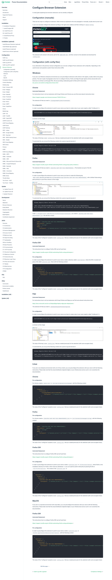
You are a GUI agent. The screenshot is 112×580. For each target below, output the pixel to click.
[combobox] (55, 2)
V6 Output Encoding (7, 237)
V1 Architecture (6, 225)
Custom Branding (7, 82)
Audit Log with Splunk (8, 60)
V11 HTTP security (7, 249)
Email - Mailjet (6, 92)
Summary (5, 10)
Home (65, 2)
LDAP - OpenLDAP (7, 118)
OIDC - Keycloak (7, 135)
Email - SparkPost (7, 106)
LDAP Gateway (6, 128)
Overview (5, 223)
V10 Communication (8, 247)
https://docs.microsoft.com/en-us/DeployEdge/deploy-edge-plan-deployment (53, 305)
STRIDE (4, 271)
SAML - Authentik (7, 156)
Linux (5, 75)
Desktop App (6, 85)
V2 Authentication (7, 228)
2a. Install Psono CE (8, 31)
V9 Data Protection (7, 244)
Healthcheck (6, 291)
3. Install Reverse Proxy (8, 35)
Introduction (6, 12)
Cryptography (6, 212)
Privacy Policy (85, 2)
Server (4, 200)
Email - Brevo (6, 101)
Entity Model (6, 207)
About (4, 17)
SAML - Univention (7, 171)
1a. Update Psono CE (8, 189)
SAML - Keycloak (7, 166)
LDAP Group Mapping (8, 123)
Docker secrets (6, 288)
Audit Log (5, 57)
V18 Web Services (7, 266)
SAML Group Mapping (8, 173)
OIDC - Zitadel (6, 140)
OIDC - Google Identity (8, 132)
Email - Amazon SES (8, 87)
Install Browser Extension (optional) (11, 44)
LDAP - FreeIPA (6, 116)
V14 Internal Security (8, 256)
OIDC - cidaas (6, 130)
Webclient (5, 202)
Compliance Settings (8, 80)
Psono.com (93, 2)
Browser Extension (7, 67)
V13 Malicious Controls (8, 254)
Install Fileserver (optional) (9, 49)
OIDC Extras (6, 144)
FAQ (4, 277)
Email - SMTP (6, 104)
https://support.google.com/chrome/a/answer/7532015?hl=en (49, 97)
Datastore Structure (7, 210)
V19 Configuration (7, 268)
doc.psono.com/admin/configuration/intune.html (45, 82)
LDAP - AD (5, 113)
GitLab (108, 2)
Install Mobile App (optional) (10, 46)
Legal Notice (77, 2)
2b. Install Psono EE (7, 33)
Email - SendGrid (7, 99)
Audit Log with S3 (7, 62)
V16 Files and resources (9, 261)
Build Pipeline (6, 214)
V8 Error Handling (7, 242)
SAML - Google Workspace (9, 163)
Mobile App (5, 111)
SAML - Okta (6, 168)
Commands (5, 283)
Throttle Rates (6, 178)
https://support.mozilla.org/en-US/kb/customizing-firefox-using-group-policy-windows (55, 165)
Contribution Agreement (8, 217)
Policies (5, 147)
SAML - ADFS (6, 154)
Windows (6, 73)
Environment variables (8, 286)
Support (5, 19)
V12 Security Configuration (9, 252)
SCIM (4, 149)
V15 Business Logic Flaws (9, 259)
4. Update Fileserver (7, 194)
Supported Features (7, 15)
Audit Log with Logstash (9, 65)
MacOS (5, 77)
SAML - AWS (6, 159)
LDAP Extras (6, 125)
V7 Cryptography (7, 240)
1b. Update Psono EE (8, 191)
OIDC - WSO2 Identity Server (9, 137)
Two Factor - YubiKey (8, 183)
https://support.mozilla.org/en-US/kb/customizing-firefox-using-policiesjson (53, 253)
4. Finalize (5, 38)
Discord (101, 2)
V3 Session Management (9, 230)
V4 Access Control (7, 233)
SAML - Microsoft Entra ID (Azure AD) (12, 161)
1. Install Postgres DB (8, 28)
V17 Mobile (5, 264)
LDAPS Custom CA (7, 120)
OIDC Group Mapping (8, 142)
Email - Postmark (7, 96)
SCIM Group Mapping (8, 151)
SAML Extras (6, 175)
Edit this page (44, 570)
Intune (4, 108)
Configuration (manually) (9, 69)
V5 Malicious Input (7, 235)
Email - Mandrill (6, 94)
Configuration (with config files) (11, 71)
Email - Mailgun (6, 89)
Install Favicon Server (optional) (10, 51)
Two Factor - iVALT (7, 180)
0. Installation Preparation (9, 26)
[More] (70, 2)
